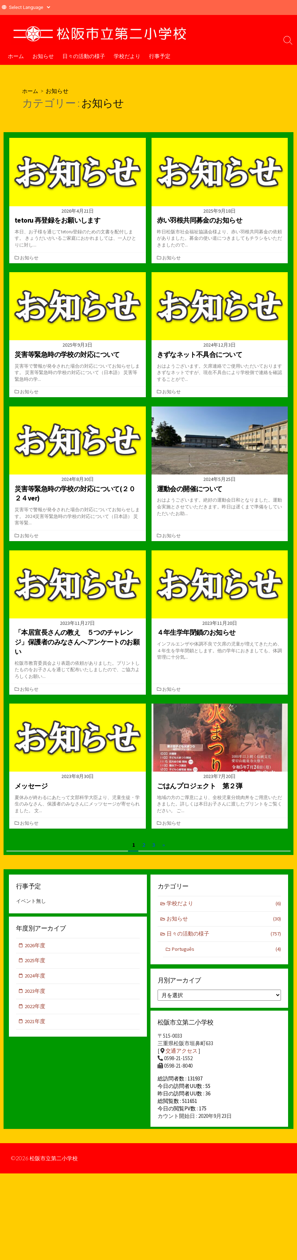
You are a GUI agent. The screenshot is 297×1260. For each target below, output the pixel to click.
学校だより (127, 56)
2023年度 (35, 992)
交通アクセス (181, 1051)
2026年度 (35, 945)
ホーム (16, 56)
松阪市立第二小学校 (55, 1162)
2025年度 (35, 961)
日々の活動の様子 (83, 56)
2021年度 (35, 1023)
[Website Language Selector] (29, 7)
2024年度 (35, 976)
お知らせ (43, 56)
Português (226, 949)
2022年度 (35, 1007)
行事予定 (159, 56)
